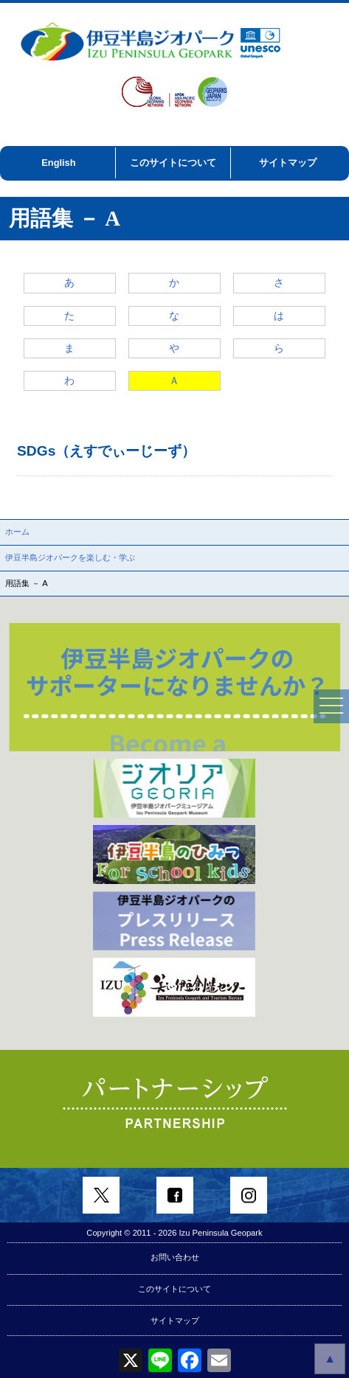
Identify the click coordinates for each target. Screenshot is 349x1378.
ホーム (17, 531)
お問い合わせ (175, 1257)
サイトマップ (288, 162)
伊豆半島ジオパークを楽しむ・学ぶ (70, 557)
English (58, 162)
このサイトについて (173, 162)
